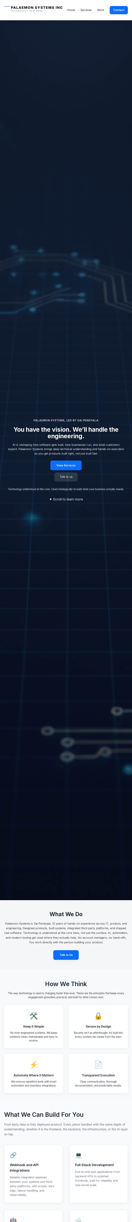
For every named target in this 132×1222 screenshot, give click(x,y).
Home (71, 10)
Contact (118, 10)
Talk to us (66, 476)
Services (86, 10)
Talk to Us (66, 955)
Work (100, 10)
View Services (66, 465)
